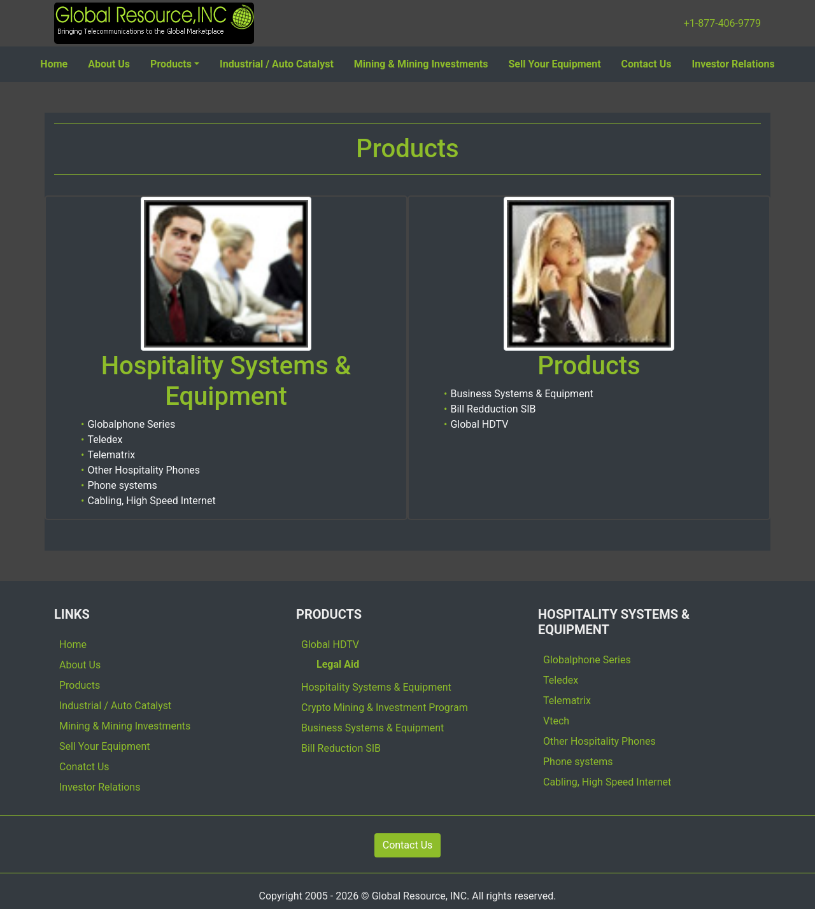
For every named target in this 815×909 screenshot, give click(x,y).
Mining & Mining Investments (421, 64)
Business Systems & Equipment (521, 394)
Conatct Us (84, 767)
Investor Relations (733, 64)
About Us (109, 64)
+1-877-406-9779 (722, 23)
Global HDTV (479, 424)
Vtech (556, 721)
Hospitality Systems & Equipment (376, 687)
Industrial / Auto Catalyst (277, 64)
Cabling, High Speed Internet (151, 501)
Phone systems (122, 485)
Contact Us (646, 64)
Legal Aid (337, 664)
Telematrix (111, 455)
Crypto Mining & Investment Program (384, 707)
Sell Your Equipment (554, 64)
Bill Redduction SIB (492, 409)
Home (53, 64)
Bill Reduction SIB (341, 748)
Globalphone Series (131, 424)
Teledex (104, 439)
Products (171, 64)
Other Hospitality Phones (143, 470)
